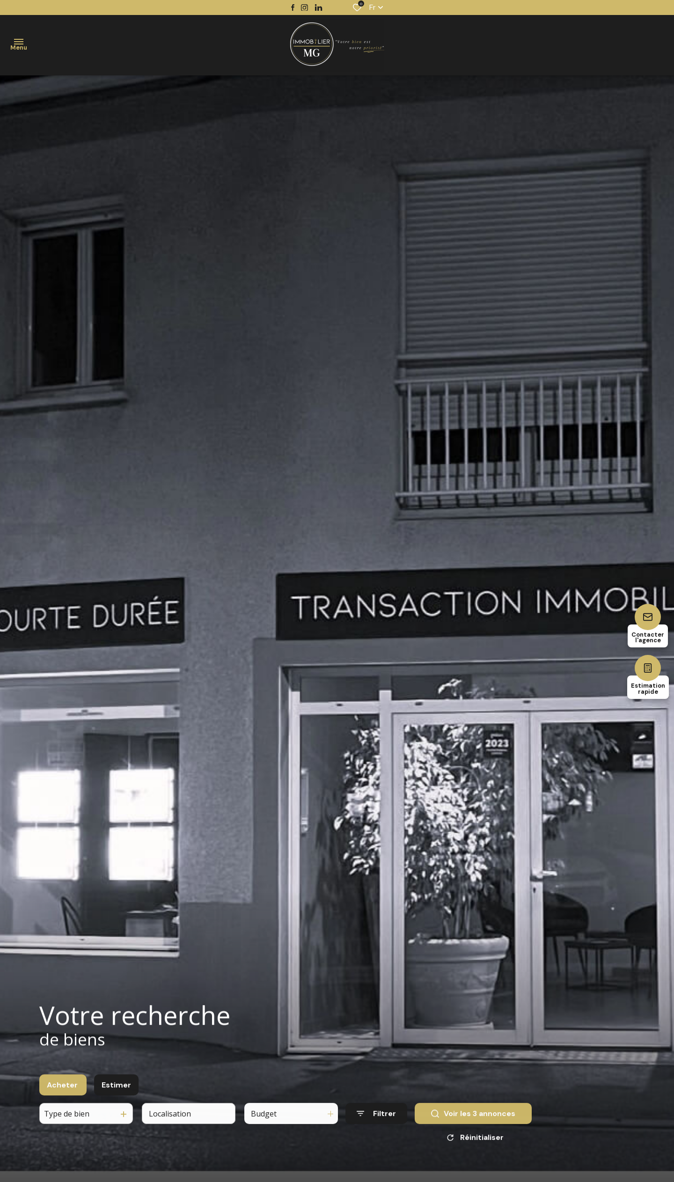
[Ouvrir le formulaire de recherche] (376, 1122)
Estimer (116, 1094)
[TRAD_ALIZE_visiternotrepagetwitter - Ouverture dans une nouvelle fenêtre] (318, 7)
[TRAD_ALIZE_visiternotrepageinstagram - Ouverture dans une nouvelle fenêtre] (304, 7)
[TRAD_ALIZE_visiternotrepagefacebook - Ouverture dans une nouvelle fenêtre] (292, 7)
